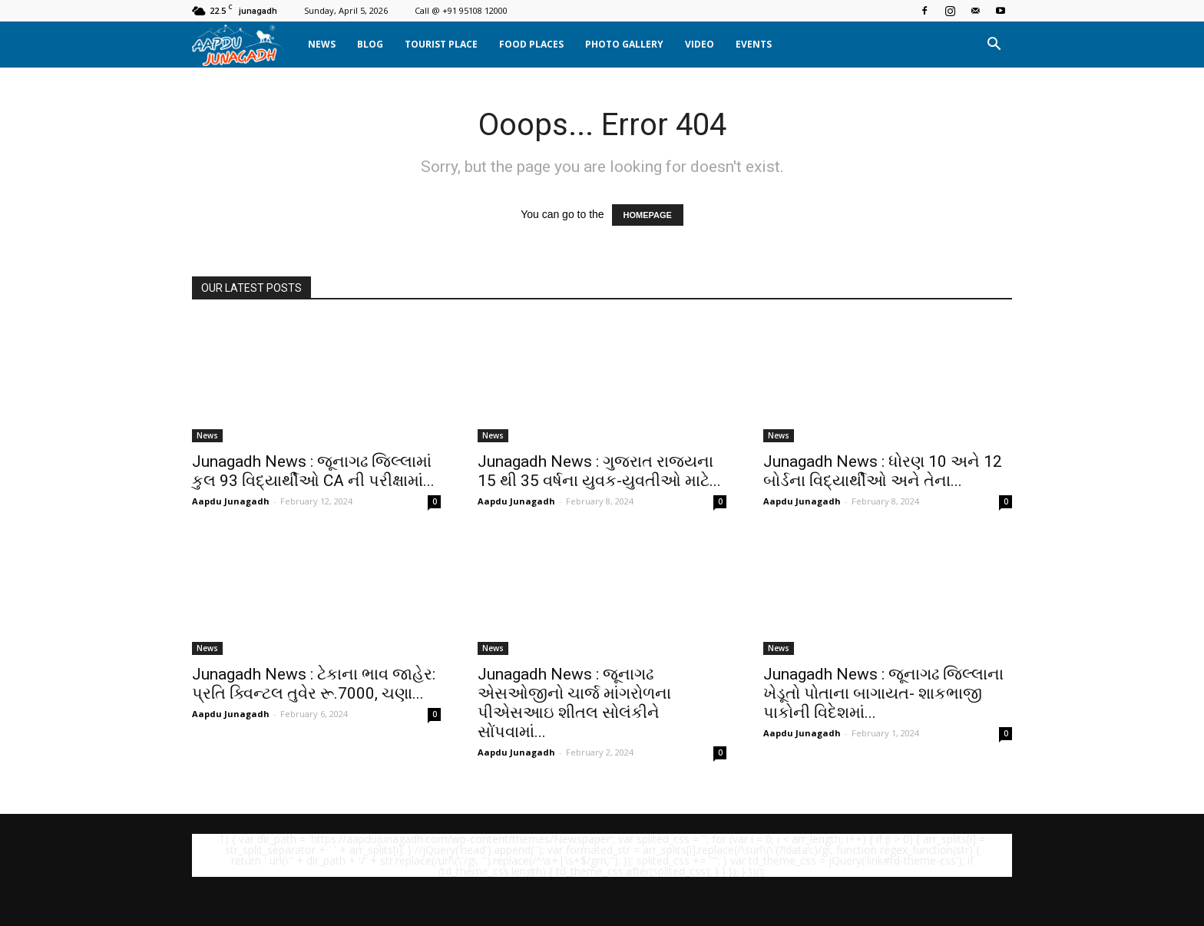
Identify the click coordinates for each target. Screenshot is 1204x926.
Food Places (531, 44)
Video (699, 44)
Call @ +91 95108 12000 (461, 10)
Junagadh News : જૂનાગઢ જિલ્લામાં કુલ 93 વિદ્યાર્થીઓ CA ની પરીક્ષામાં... (313, 471)
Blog (370, 44)
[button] (993, 44)
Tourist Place (441, 44)
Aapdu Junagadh (231, 501)
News (322, 44)
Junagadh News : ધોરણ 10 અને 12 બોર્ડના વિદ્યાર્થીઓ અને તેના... (882, 471)
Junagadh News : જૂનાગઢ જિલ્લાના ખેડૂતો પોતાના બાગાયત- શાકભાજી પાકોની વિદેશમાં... (883, 693)
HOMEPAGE (648, 215)
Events (754, 44)
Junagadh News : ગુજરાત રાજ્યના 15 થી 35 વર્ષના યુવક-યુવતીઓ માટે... (599, 471)
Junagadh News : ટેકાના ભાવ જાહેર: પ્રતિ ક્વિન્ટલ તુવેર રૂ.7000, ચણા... (313, 684)
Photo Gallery (624, 44)
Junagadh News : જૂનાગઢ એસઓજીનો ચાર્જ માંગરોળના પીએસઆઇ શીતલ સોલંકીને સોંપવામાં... (574, 703)
